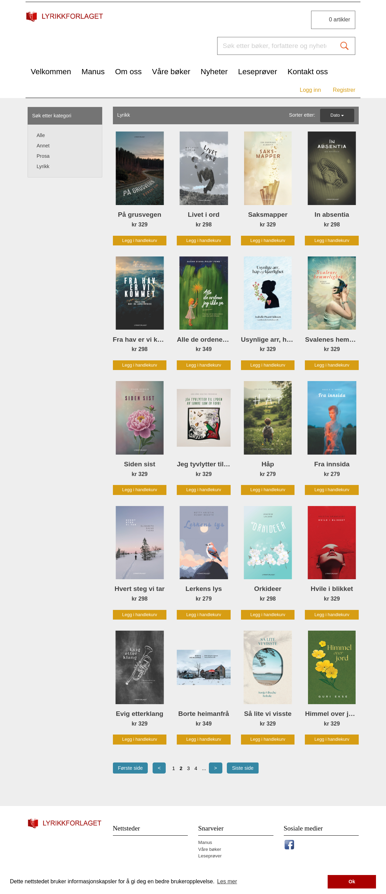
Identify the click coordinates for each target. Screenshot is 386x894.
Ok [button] (352, 881)
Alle (41, 135)
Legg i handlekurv (139, 240)
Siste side (242, 768)
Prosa (43, 156)
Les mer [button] (227, 881)
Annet (43, 145)
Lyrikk (43, 166)
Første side (130, 768)
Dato (337, 115)
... (204, 768)
